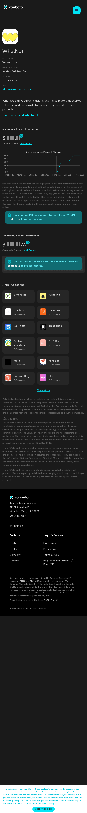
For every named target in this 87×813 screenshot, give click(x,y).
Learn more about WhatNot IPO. (21, 115)
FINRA (22, 581)
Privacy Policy (51, 549)
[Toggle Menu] (77, 10)
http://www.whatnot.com (17, 89)
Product (14, 549)
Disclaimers (50, 543)
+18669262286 (18, 516)
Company (15, 554)
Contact (14, 560)
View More (43, 390)
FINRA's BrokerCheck (52, 600)
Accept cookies (43, 809)
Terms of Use (51, 554)
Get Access (26, 143)
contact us (14, 219)
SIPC (32, 581)
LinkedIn (16, 525)
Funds (13, 543)
